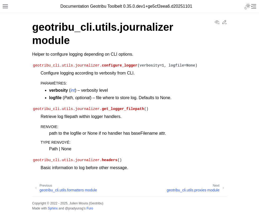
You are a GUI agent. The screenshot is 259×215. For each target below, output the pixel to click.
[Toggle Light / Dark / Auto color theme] (247, 6)
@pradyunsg (74, 208)
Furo (90, 208)
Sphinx (53, 208)
